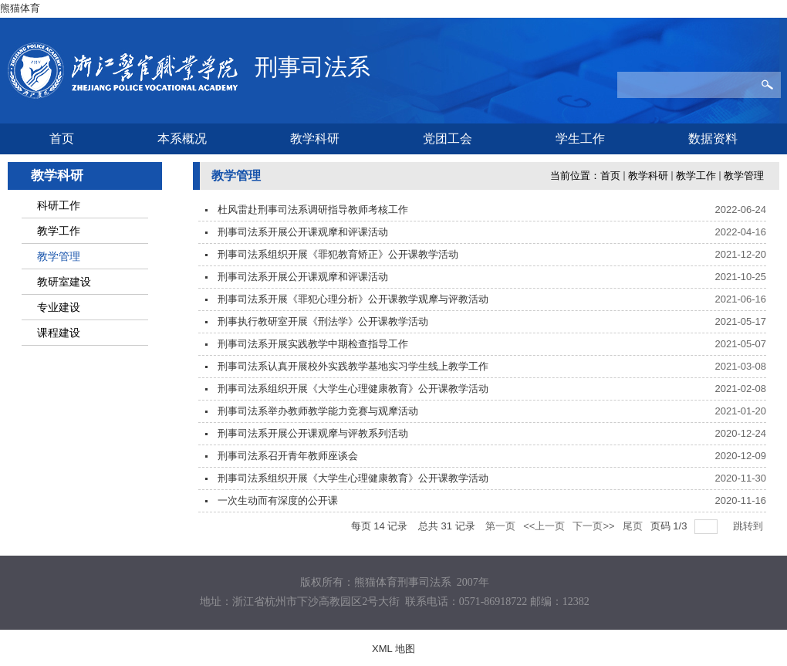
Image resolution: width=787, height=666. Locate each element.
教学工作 (696, 175)
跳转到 (749, 526)
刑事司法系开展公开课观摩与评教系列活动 (313, 433)
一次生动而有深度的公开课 (278, 500)
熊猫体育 (20, 8)
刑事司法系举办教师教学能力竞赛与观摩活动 (318, 411)
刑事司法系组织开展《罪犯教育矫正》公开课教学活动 (338, 254)
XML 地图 (393, 648)
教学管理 (744, 175)
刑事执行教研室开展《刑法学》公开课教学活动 (323, 321)
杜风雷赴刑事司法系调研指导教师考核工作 (313, 209)
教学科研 (648, 175)
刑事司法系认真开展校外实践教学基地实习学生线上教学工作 (353, 366)
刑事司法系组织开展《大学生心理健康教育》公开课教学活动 (353, 388)
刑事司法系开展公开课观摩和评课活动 (303, 232)
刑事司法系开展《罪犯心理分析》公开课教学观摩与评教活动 (353, 299)
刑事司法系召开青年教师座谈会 (288, 455)
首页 (610, 175)
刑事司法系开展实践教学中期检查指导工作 (313, 344)
